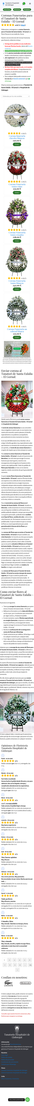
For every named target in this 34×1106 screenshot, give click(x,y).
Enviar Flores (7, 9)
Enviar (17, 144)
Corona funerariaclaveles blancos (17, 137)
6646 (23, 25)
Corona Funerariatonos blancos (17, 281)
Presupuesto (27, 9)
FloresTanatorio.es (15, 1044)
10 (20, 965)
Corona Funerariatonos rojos (17, 185)
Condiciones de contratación (9, 1062)
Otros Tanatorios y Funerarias (10, 1079)
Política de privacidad (7, 1060)
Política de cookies (6, 1057)
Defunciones (17, 9)
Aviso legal (4, 1055)
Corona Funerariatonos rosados (17, 233)
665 (30, 965)
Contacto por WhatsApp (8, 1064)
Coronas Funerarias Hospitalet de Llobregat (14, 1070)
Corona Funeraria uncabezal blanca (17, 330)
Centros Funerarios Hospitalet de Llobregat (14, 1073)
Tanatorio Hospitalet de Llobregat (12, 4)
